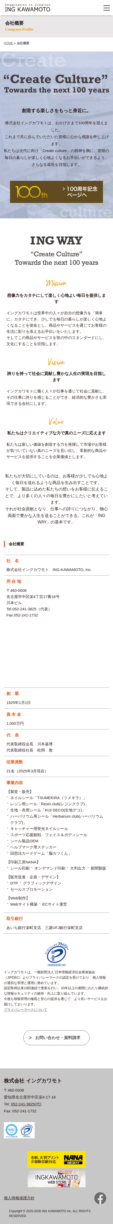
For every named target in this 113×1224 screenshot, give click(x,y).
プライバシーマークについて (25, 1010)
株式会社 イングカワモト (33, 1081)
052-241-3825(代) (26, 1104)
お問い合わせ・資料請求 (57, 1037)
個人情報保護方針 (19, 1198)
